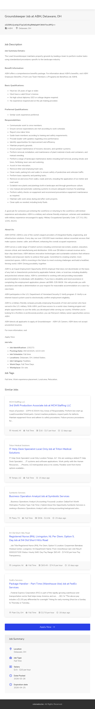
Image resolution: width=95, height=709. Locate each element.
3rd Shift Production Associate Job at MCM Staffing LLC (40, 405)
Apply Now (47, 626)
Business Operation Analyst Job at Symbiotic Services (39, 496)
